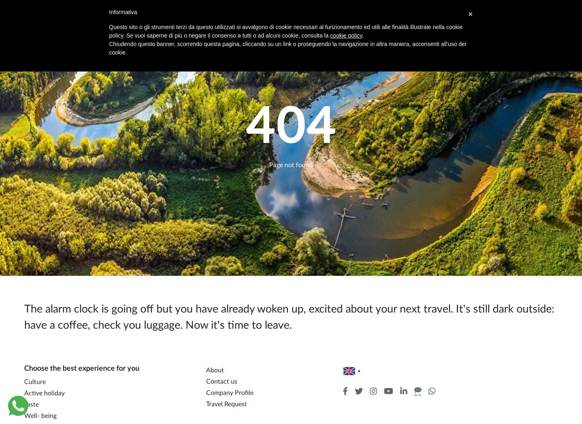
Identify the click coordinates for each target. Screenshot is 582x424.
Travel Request (226, 404)
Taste (31, 404)
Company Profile (229, 393)
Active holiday (44, 393)
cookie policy (346, 35)
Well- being (40, 416)
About (215, 370)
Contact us (221, 381)
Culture (35, 382)
